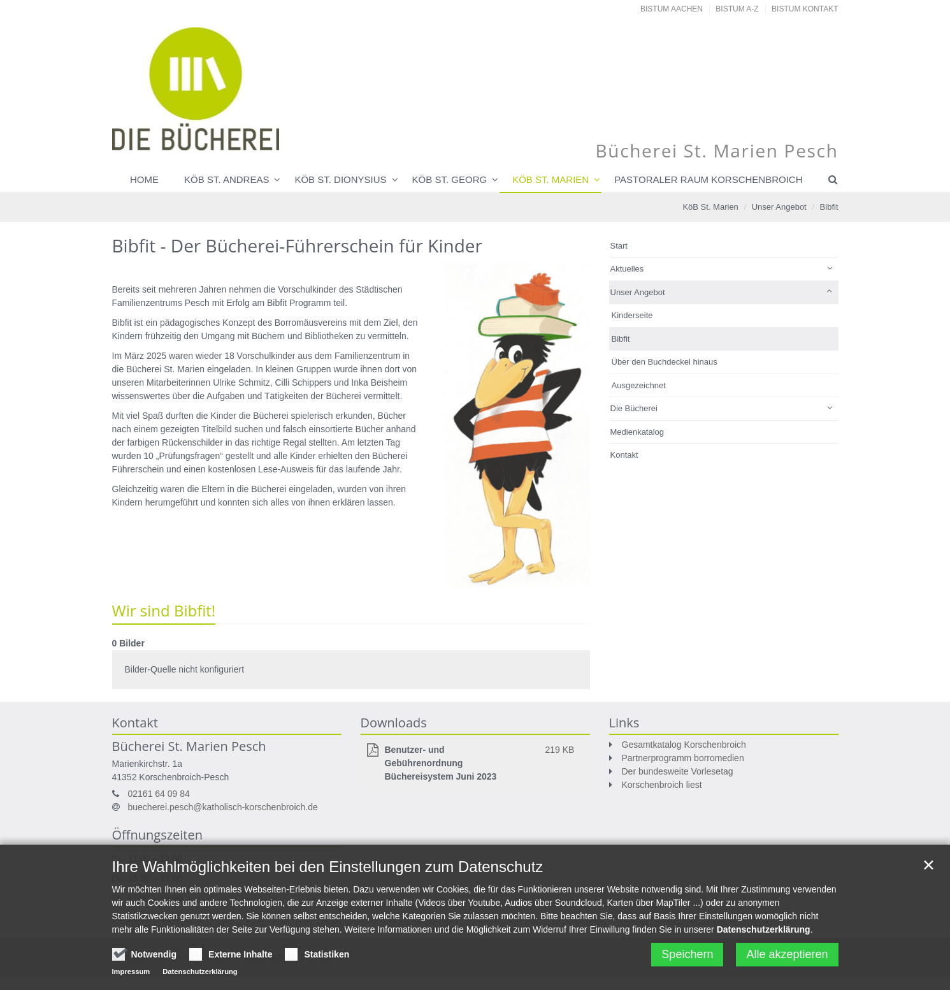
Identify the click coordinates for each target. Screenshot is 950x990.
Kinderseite (632, 315)
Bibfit (829, 207)
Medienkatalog (637, 432)
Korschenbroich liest (662, 785)
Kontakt (624, 455)
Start (619, 246)
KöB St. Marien (710, 207)
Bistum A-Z (737, 8)
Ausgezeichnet (639, 385)
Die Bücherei (634, 408)
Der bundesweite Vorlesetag (677, 771)
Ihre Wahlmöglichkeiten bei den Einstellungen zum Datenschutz (327, 872)
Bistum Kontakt (805, 8)
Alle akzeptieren (787, 960)
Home (144, 179)
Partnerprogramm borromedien (683, 758)
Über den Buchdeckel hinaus (664, 362)
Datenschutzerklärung (763, 935)
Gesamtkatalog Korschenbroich (684, 744)
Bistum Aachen (671, 8)
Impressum (131, 977)
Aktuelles (627, 268)
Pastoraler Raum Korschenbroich (708, 179)
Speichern (687, 960)
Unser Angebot (779, 207)
